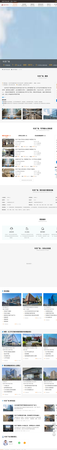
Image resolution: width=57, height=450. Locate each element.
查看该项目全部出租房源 (27, 180)
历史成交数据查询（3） (40, 135)
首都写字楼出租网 (6, 69)
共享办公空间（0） (23, 135)
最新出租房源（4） (6, 135)
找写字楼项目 (14, 69)
